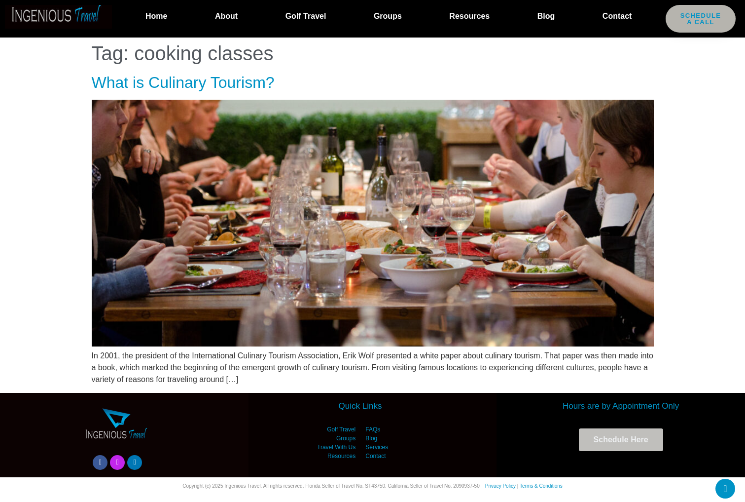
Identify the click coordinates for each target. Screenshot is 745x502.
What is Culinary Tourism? (183, 82)
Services (376, 447)
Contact (617, 16)
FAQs (372, 429)
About (226, 16)
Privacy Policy (500, 486)
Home (156, 16)
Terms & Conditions (541, 486)
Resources (469, 16)
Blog (546, 16)
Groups (388, 16)
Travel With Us (336, 447)
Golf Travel (305, 16)
